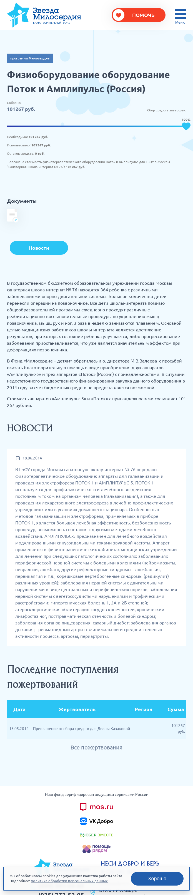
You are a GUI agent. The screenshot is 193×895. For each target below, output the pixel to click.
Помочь (143, 15)
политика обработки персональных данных (69, 881)
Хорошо (157, 878)
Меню (180, 22)
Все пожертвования (96, 747)
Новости (39, 248)
